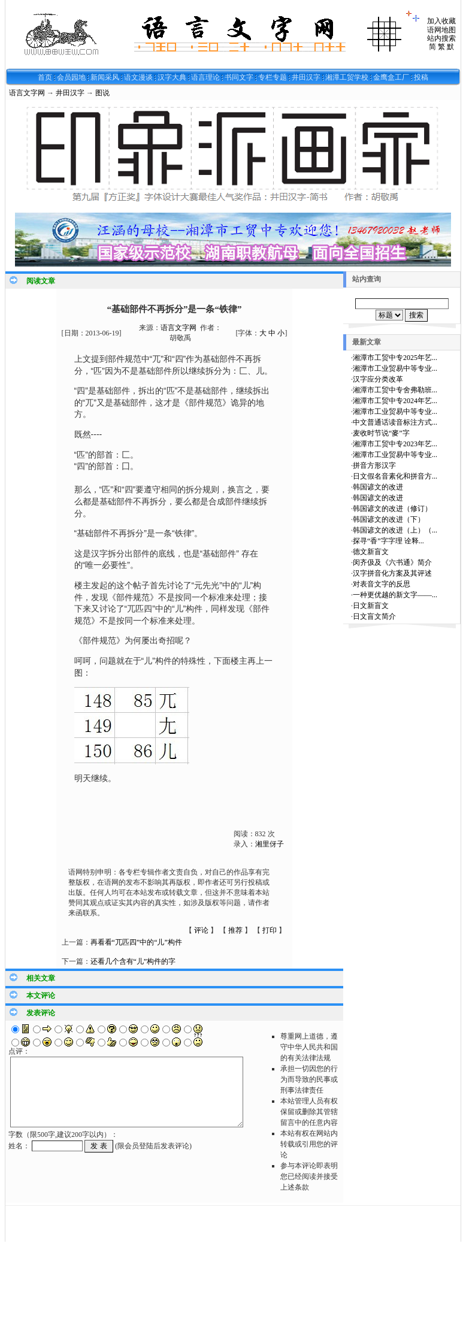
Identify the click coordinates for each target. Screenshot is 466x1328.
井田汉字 (306, 77)
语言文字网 (27, 93)
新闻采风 (104, 77)
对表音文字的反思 (381, 584)
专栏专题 (272, 77)
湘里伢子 (269, 844)
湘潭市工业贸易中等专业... (395, 368)
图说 (102, 93)
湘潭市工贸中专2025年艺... (395, 357)
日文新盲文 (371, 605)
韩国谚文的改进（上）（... (395, 530)
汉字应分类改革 (378, 379)
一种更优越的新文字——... (395, 595)
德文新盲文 (371, 551)
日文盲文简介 (374, 616)
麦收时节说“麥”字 (381, 433)
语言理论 (205, 77)
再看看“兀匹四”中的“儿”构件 (136, 942)
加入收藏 (441, 21)
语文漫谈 (138, 77)
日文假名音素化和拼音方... (395, 476)
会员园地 (71, 77)
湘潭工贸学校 (346, 77)
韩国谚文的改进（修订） (392, 508)
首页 (45, 77)
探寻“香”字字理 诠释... (388, 541)
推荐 (235, 930)
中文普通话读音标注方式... (395, 422)
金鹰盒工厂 (391, 77)
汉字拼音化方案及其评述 (392, 573)
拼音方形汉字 (374, 465)
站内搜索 (441, 38)
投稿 (421, 77)
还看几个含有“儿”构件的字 (133, 961)
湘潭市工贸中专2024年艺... (395, 401)
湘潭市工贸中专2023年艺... (395, 444)
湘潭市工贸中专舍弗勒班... (395, 390)
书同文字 (239, 77)
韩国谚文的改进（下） (389, 519)
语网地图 (441, 30)
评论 (201, 930)
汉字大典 (172, 77)
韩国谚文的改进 (378, 487)
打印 (269, 930)
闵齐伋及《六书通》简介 (392, 562)
